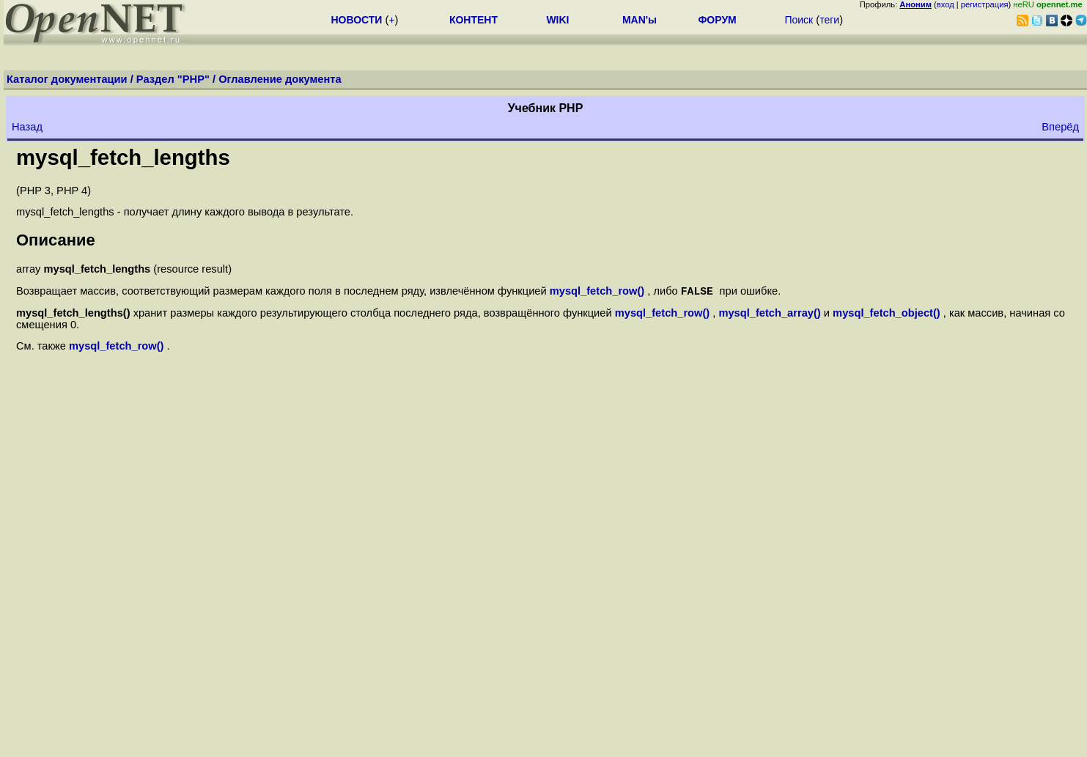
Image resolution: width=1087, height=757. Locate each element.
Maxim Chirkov (1044, 731)
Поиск (798, 20)
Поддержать (986, 743)
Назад (27, 127)
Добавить (925, 743)
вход (945, 4)
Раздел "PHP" (173, 79)
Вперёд (1060, 127)
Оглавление (546, 587)
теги (829, 20)
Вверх (546, 606)
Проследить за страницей (74, 743)
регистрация (985, 4)
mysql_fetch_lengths (123, 157)
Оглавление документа (280, 79)
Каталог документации (67, 79)
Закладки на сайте (56, 731)
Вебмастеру (1052, 743)
